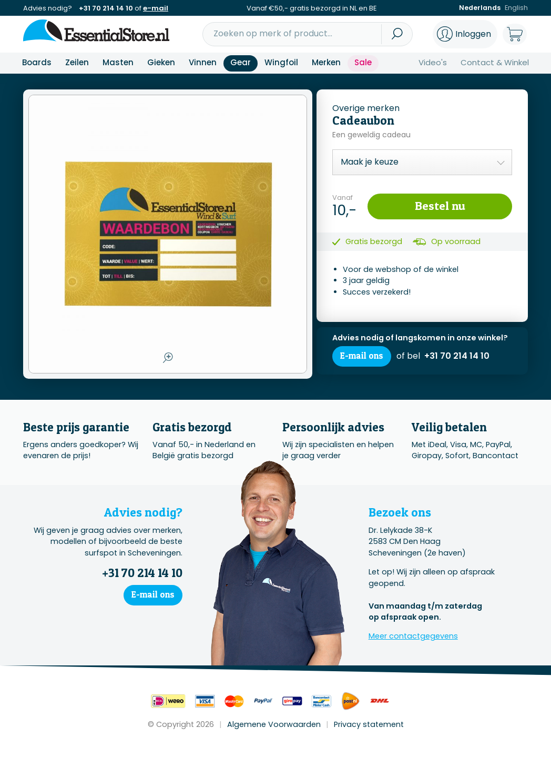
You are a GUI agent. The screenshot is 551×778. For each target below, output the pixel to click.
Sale (363, 62)
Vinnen (203, 62)
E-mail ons (362, 356)
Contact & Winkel (495, 62)
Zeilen (77, 62)
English (516, 8)
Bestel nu (439, 205)
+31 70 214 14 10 (106, 8)
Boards (37, 62)
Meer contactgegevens (413, 636)
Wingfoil (281, 62)
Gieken (161, 62)
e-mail (155, 8)
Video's (433, 62)
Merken (326, 62)
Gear (240, 62)
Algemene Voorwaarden (274, 724)
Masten (118, 62)
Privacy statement (369, 724)
